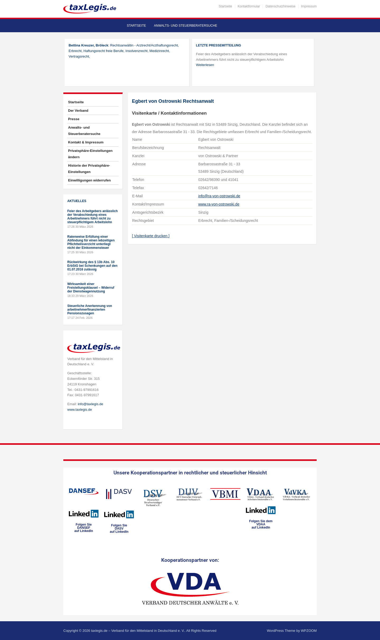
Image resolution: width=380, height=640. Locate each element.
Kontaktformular (249, 6)
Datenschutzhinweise (280, 6)
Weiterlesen (205, 65)
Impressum (309, 6)
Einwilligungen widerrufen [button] (89, 180)
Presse (73, 119)
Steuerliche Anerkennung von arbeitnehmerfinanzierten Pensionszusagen (89, 309)
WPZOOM (309, 631)
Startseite (225, 6)
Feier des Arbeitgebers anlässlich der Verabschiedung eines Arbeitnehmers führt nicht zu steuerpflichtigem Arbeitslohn (92, 216)
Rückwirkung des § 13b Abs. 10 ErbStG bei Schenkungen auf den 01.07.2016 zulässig (92, 265)
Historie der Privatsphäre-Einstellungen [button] (89, 168)
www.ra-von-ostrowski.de (218, 204)
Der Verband (78, 111)
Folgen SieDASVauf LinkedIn (119, 529)
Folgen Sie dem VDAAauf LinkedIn (261, 524)
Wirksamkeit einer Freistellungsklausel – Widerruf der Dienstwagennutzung (90, 287)
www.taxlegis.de (79, 410)
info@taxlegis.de (90, 404)
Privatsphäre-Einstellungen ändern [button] (90, 154)
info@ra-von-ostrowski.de (219, 196)
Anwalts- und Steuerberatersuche (185, 25)
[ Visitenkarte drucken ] (150, 236)
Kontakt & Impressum (85, 142)
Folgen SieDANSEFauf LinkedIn (83, 528)
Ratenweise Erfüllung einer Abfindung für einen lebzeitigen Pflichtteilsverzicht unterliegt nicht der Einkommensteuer (91, 242)
